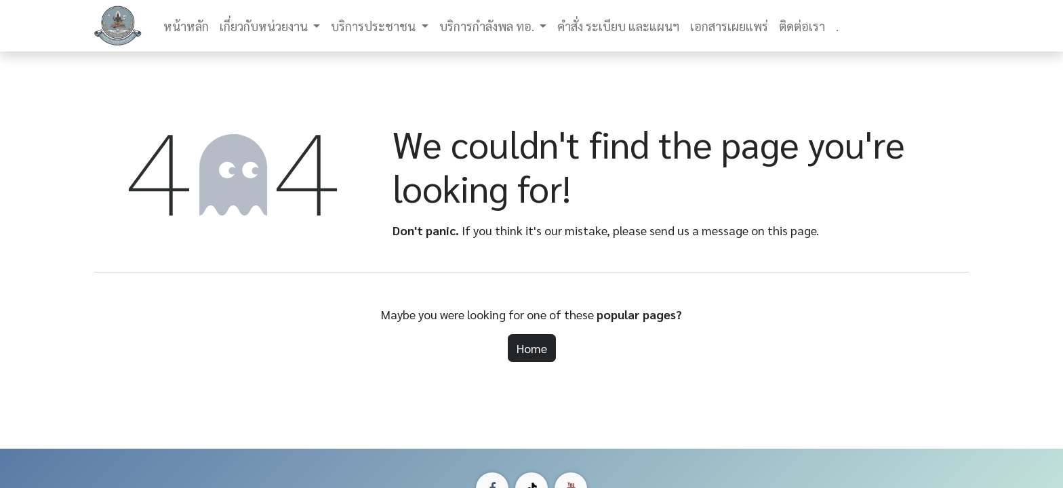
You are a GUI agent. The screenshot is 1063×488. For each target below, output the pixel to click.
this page (791, 230)
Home (532, 348)
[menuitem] (186, 26)
